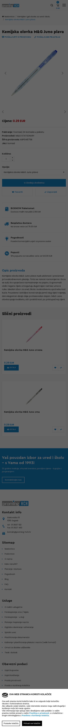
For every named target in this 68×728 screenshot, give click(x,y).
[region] (34, 364)
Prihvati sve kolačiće (32, 723)
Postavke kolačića (11, 723)
